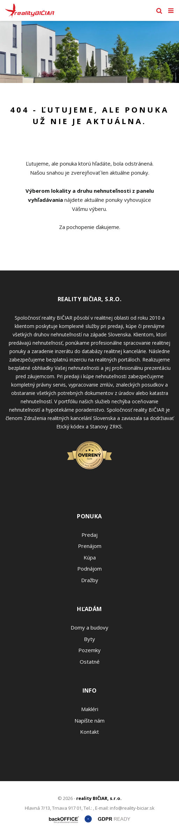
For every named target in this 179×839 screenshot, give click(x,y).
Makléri (89, 708)
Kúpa (90, 557)
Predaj (89, 534)
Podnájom (89, 568)
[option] (89, 52)
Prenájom (89, 545)
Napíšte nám (89, 720)
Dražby (89, 580)
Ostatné (90, 661)
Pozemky (89, 650)
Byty (89, 638)
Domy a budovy (89, 627)
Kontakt (89, 731)
